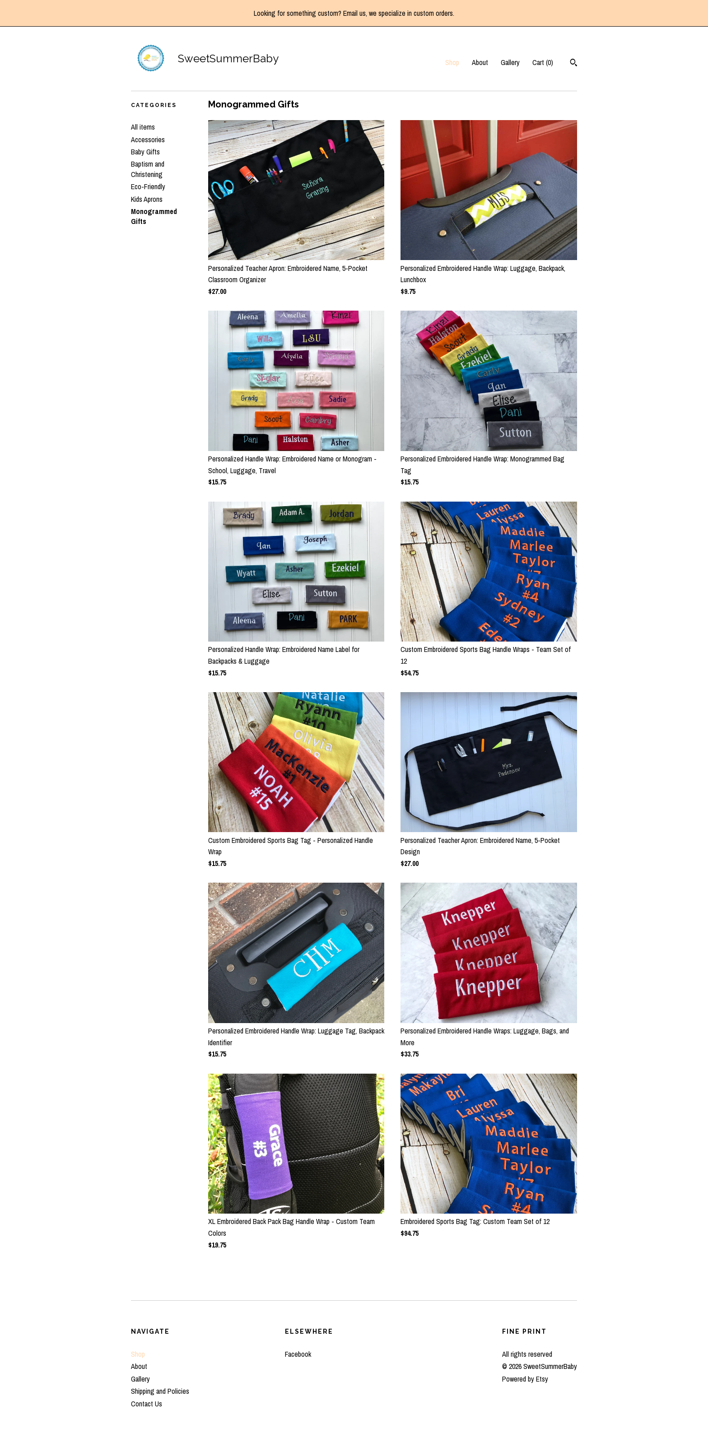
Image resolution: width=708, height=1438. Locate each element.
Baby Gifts (145, 152)
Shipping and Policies (160, 1391)
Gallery (510, 62)
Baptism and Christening (147, 169)
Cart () (542, 62)
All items (143, 127)
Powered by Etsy (525, 1379)
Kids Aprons (147, 199)
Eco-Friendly (148, 186)
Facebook (298, 1354)
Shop (452, 62)
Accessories (148, 139)
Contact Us (146, 1404)
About (480, 62)
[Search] (573, 64)
